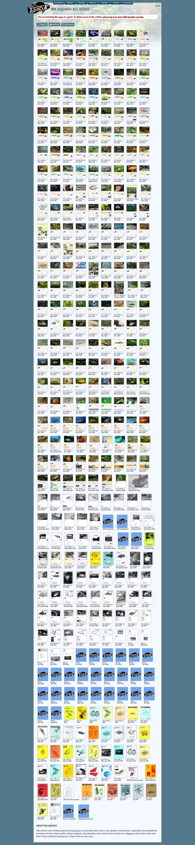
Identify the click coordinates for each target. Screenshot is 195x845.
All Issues (68, 24)
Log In (157, 5)
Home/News (58, 3)
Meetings (81, 3)
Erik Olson (76, 830)
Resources (93, 3)
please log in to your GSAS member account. (123, 17)
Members (70, 3)
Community (127, 3)
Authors (54, 24)
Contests (116, 3)
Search (42, 24)
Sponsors (104, 3)
